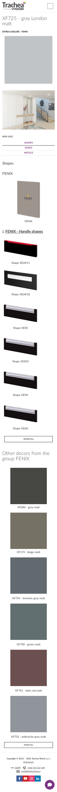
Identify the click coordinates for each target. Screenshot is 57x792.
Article (28, 153)
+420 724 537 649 (36, 768)
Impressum (28, 762)
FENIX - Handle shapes (24, 231)
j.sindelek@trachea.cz (30, 771)
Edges (28, 148)
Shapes (28, 143)
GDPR (18, 768)
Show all (28, 439)
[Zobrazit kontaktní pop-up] (50, 785)
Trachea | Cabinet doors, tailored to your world (14, 5)
